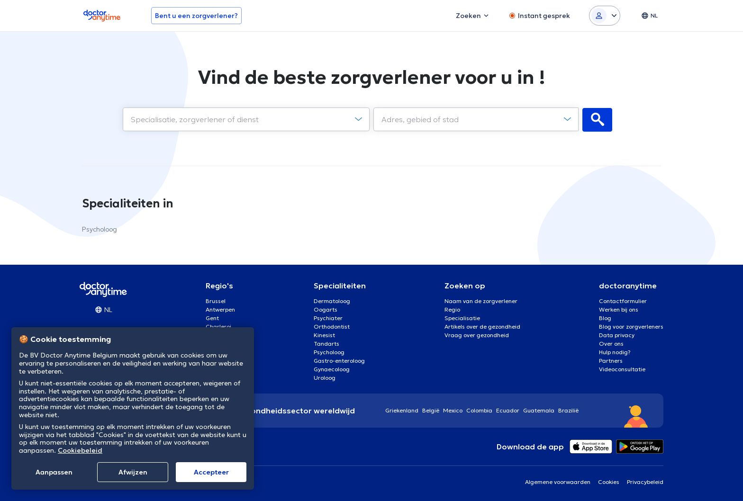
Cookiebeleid (80, 450)
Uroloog (324, 377)
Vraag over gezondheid (476, 334)
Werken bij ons (618, 309)
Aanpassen (54, 472)
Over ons (611, 343)
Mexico (452, 409)
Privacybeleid (645, 481)
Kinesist (324, 334)
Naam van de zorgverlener (480, 300)
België (430, 409)
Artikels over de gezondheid (482, 326)
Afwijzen (132, 472)
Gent (212, 317)
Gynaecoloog (332, 368)
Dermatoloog (332, 300)
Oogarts (325, 309)
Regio (452, 309)
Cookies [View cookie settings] (608, 481)
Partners (611, 360)
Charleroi (218, 326)
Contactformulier (623, 300)
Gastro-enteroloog (339, 360)
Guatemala (538, 409)
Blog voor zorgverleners (631, 326)
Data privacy (616, 334)
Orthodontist (332, 326)
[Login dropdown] (604, 16)
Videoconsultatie (622, 368)
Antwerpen (220, 309)
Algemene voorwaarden (557, 481)
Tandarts (326, 343)
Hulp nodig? (615, 351)
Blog (605, 317)
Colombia (479, 409)
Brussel (216, 300)
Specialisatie (462, 317)
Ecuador (507, 409)
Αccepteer (211, 472)
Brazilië (568, 409)
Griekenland (401, 409)
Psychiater (328, 317)
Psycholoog (99, 228)
